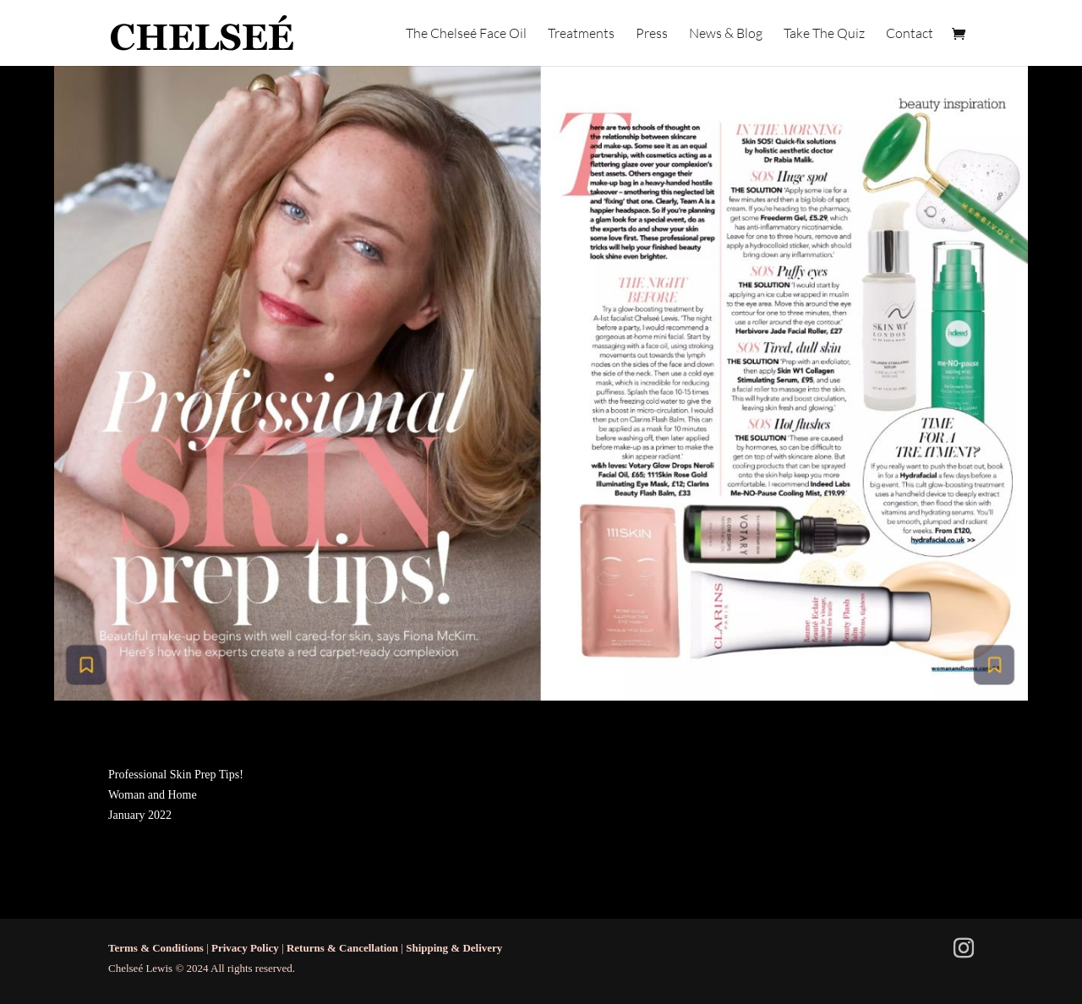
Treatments (581, 34)
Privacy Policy (245, 947)
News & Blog (725, 34)
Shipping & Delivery (454, 947)
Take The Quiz (824, 34)
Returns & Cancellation (342, 947)
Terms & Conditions (156, 947)
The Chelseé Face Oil (466, 34)
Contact (909, 34)
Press (652, 34)
